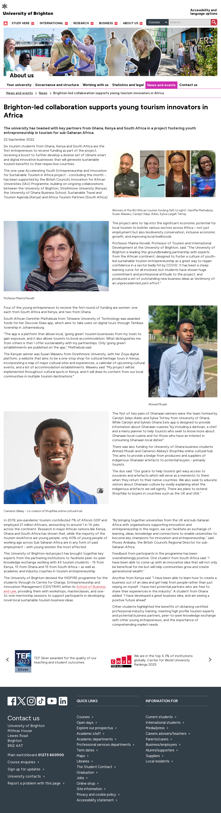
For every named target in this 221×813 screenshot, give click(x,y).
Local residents (157, 761)
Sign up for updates (24, 769)
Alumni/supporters (160, 750)
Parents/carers (157, 739)
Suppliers (153, 756)
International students (163, 722)
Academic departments (95, 739)
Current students (159, 717)
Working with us (96, 85)
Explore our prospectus (95, 728)
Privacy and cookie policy (96, 794)
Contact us (188, 85)
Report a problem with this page (35, 783)
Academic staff (89, 733)
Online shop (86, 783)
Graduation (85, 772)
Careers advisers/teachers (166, 733)
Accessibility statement (95, 800)
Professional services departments (104, 744)
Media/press (155, 728)
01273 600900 (51, 755)
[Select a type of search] (157, 22)
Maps (81, 756)
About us (22, 75)
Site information (89, 789)
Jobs (80, 778)
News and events (161, 85)
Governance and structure (57, 85)
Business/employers (161, 744)
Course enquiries (22, 762)
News (43, 93)
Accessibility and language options (203, 11)
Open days (85, 722)
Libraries (83, 761)
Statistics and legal (128, 85)
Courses (83, 717)
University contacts (24, 776)
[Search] (190, 22)
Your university (19, 85)
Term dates (85, 750)
